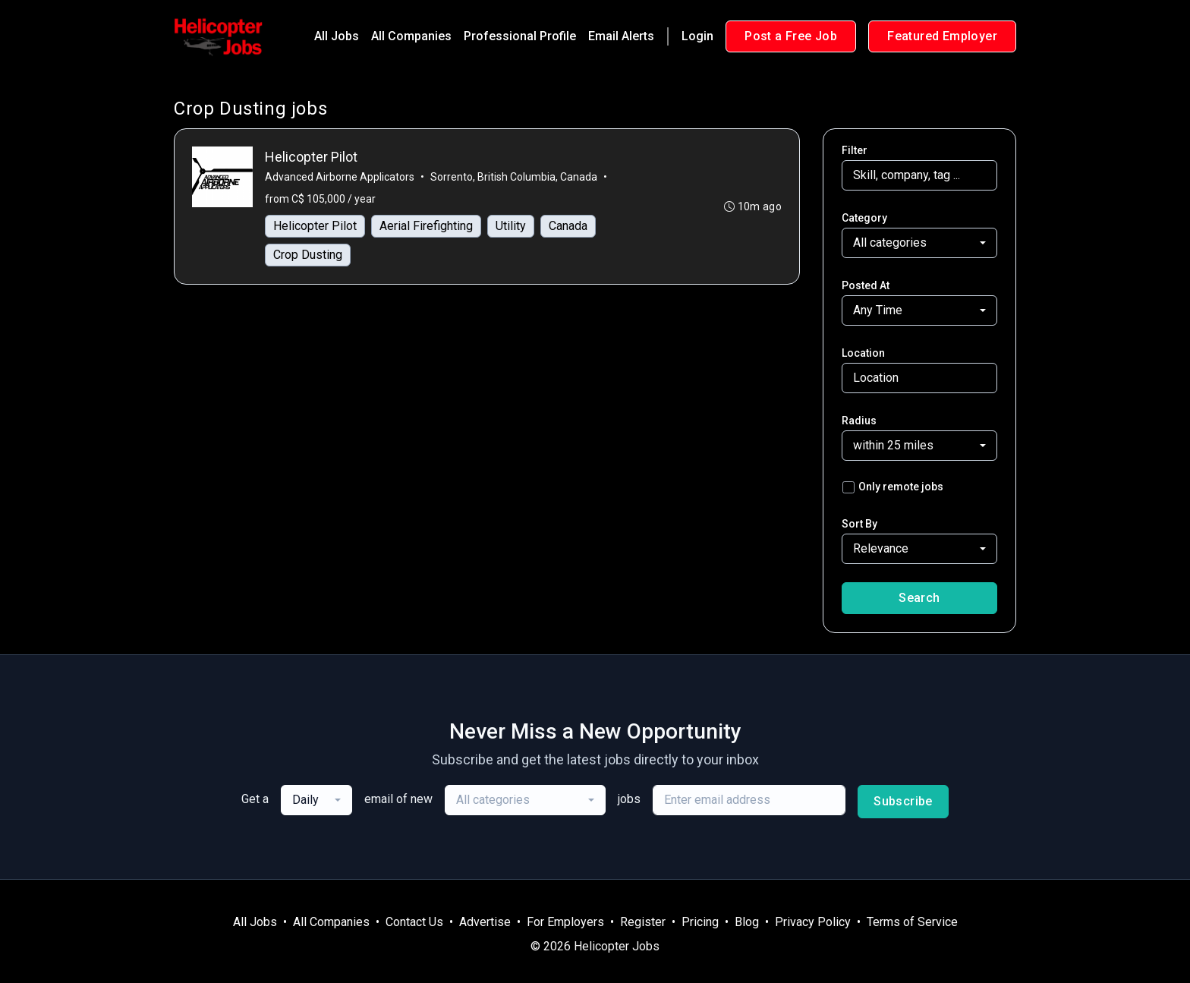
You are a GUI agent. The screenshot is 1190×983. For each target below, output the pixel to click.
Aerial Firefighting (427, 226)
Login (697, 36)
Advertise (485, 922)
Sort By (859, 524)
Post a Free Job (791, 36)
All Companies (411, 36)
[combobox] (919, 243)
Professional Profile (520, 36)
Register (643, 922)
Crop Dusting (308, 255)
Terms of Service (912, 922)
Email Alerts (621, 36)
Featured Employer (942, 36)
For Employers (565, 922)
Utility (511, 226)
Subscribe (903, 801)
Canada (568, 226)
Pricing (700, 922)
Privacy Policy (813, 922)
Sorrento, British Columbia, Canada (514, 178)
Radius (859, 420)
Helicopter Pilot (315, 226)
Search (919, 598)
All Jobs (336, 36)
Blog (747, 922)
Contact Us (414, 922)
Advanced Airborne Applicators (340, 178)
